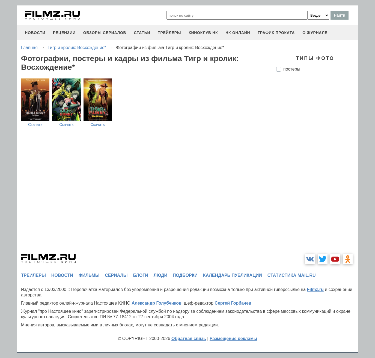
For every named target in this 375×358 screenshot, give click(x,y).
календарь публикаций (232, 275)
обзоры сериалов (104, 33)
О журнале (315, 33)
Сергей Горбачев (233, 303)
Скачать (35, 124)
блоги (140, 275)
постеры (291, 69)
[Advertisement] (317, 167)
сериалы (116, 275)
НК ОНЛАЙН (237, 33)
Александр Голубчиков (156, 303)
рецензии (64, 33)
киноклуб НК (203, 33)
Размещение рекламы (233, 338)
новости (35, 33)
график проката (276, 33)
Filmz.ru (315, 289)
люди (160, 275)
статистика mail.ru (291, 275)
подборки (185, 275)
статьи (142, 33)
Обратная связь (188, 338)
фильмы (89, 275)
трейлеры (169, 33)
